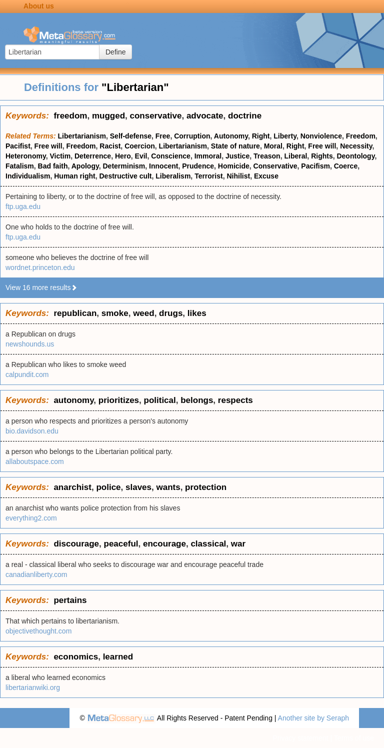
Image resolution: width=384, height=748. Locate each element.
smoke (115, 313)
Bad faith (53, 166)
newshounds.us (30, 344)
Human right (74, 176)
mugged (108, 115)
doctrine (245, 115)
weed (143, 313)
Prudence (198, 166)
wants (168, 487)
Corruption (192, 136)
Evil (141, 156)
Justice (238, 156)
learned (118, 657)
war (238, 543)
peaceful (121, 543)
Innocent (163, 166)
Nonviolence (321, 136)
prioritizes (118, 400)
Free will (48, 146)
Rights (322, 156)
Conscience (170, 156)
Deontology (355, 156)
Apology (85, 166)
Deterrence (92, 156)
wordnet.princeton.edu (40, 268)
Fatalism (20, 166)
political (160, 400)
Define (116, 52)
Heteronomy (26, 156)
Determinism (124, 166)
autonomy (74, 400)
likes (197, 313)
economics (76, 657)
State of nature (235, 146)
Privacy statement (300, 738)
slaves (139, 487)
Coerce (346, 166)
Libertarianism (82, 136)
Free (163, 136)
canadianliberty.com (36, 574)
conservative (156, 115)
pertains (70, 600)
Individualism (28, 176)
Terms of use (354, 738)
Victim (60, 156)
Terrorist (208, 176)
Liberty (285, 136)
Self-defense (131, 136)
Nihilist (238, 176)
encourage (164, 543)
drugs (170, 313)
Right (261, 136)
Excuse (266, 176)
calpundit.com (27, 374)
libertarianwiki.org (33, 688)
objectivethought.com (39, 631)
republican (75, 313)
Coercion (139, 146)
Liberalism (173, 176)
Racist (110, 146)
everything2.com (31, 518)
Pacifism (315, 166)
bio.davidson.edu (32, 431)
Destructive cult (125, 176)
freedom (70, 115)
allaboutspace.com (35, 462)
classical (208, 543)
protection (205, 487)
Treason (267, 156)
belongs (196, 400)
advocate (205, 115)
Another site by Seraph (313, 718)
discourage (76, 543)
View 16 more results (42, 288)
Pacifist (18, 146)
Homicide (234, 166)
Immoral (208, 156)
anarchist (73, 487)
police (108, 487)
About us (39, 6)
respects (235, 400)
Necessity (356, 146)
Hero (123, 156)
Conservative (276, 166)
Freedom (361, 136)
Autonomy (231, 136)
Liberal (295, 156)
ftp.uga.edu (23, 206)
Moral (273, 146)
